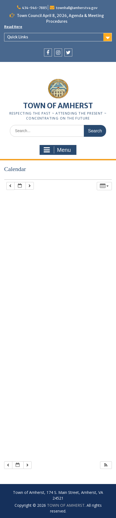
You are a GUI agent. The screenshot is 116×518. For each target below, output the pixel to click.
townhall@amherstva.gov (77, 8)
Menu (57, 149)
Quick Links (17, 37)
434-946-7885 (34, 8)
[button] (105, 465)
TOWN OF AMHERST (58, 105)
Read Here (13, 27)
